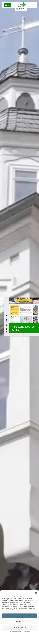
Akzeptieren (19, 616)
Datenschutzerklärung (16, 631)
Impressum (27, 631)
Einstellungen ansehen (19, 627)
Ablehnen (19, 621)
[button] (36, 593)
